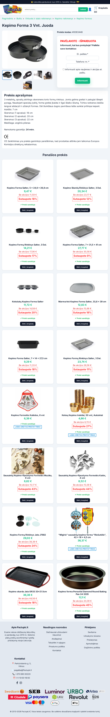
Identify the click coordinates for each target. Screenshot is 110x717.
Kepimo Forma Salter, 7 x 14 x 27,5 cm (27, 358)
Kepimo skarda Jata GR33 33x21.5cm (28, 591)
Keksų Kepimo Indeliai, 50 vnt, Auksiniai (82, 415)
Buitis (19, 18)
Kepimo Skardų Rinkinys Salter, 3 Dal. (82, 188)
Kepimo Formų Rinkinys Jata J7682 (28, 534)
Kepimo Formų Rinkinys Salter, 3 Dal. (28, 244)
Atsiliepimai (57, 639)
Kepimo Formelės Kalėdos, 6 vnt (28, 415)
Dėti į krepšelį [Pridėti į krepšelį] (28, 210)
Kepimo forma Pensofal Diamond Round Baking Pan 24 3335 (82, 592)
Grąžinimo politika (92, 647)
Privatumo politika (57, 646)
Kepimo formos (84, 18)
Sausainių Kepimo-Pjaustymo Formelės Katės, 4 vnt (82, 476)
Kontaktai (57, 650)
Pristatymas (92, 640)
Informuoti (82, 81)
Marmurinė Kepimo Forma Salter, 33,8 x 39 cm (82, 301)
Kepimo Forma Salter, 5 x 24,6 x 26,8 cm (28, 188)
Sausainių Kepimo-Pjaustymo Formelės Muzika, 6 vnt (27, 476)
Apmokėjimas (92, 644)
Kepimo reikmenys (64, 18)
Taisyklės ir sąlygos (56, 642)
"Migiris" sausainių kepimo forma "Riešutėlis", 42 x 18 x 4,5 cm (82, 536)
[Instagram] (21, 682)
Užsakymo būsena (92, 636)
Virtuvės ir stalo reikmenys (38, 18)
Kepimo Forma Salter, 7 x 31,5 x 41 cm (82, 244)
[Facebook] (17, 682)
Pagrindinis (7, 18)
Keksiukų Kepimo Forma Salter (27, 301)
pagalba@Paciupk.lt (23, 670)
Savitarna (92, 632)
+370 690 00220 (23, 674)
